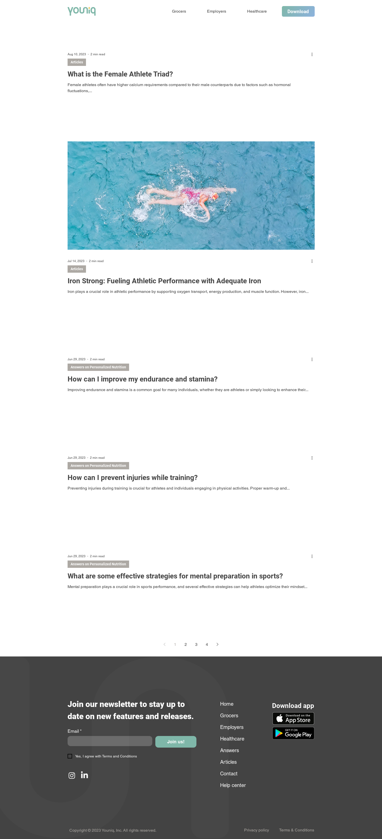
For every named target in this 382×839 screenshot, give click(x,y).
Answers (229, 750)
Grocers (229, 716)
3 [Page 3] (196, 644)
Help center (232, 785)
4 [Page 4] (207, 644)
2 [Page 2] (186, 644)
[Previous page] (164, 644)
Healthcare (232, 739)
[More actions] (314, 54)
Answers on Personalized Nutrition (98, 367)
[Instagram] (72, 775)
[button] (293, 733)
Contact (229, 774)
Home (226, 704)
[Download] (298, 11)
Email (75, 731)
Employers (232, 727)
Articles (77, 62)
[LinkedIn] (84, 775)
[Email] (109, 741)
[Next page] (217, 644)
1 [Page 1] (175, 644)
